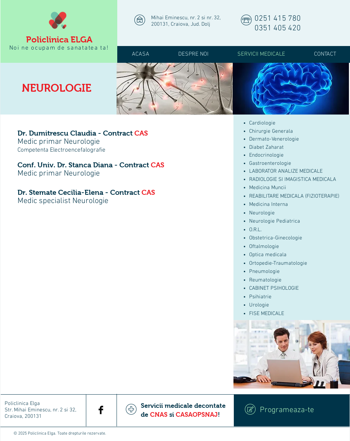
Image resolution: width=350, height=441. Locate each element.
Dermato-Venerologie (274, 139)
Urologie (259, 305)
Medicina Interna (268, 204)
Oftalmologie (264, 246)
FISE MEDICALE (266, 313)
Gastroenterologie (270, 163)
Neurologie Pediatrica (274, 221)
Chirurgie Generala (271, 131)
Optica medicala (268, 255)
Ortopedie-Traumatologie (278, 263)
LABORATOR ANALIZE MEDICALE (286, 171)
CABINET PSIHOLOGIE (274, 288)
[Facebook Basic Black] (101, 410)
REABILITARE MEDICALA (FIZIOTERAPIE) (294, 196)
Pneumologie (264, 271)
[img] (175, 89)
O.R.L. (255, 230)
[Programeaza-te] (291, 410)
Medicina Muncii (267, 187)
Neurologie (262, 213)
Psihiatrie (260, 297)
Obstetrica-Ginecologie (275, 238)
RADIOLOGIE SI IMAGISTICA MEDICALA (292, 179)
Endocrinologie (266, 155)
